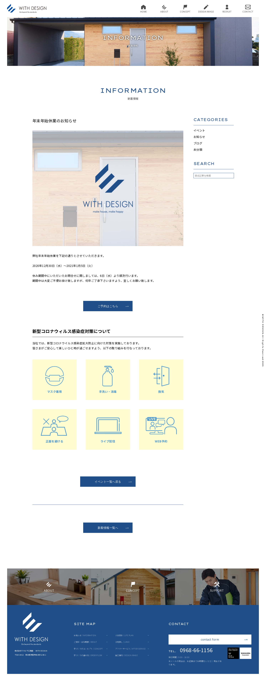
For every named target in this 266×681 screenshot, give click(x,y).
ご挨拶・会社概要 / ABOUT (85, 642)
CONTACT (247, 9)
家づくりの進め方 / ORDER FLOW (88, 655)
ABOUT (164, 9)
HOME (143, 9)
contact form (224, 639)
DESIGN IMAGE (206, 9)
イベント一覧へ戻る (113, 482)
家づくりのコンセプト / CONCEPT (88, 649)
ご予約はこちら (113, 306)
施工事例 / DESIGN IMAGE (126, 655)
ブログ (197, 143)
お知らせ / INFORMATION (85, 635)
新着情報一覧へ (113, 528)
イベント (199, 130)
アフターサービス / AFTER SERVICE (130, 649)
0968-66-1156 (191, 650)
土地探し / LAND (122, 642)
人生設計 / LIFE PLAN (124, 635)
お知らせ (199, 136)
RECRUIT (227, 9)
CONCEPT (185, 9)
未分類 (197, 149)
